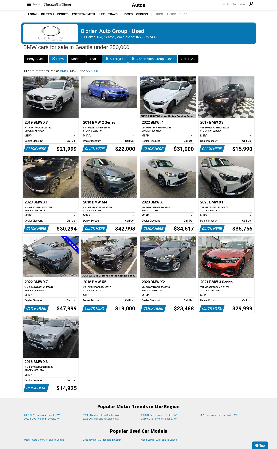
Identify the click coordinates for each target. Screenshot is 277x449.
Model (77, 59)
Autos (138, 5)
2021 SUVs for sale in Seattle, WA (101, 418)
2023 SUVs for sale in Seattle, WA (159, 415)
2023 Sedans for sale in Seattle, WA (219, 415)
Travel (113, 14)
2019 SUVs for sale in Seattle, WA (159, 418)
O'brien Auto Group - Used (152, 59)
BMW (58, 59)
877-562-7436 (146, 37)
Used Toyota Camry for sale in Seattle (44, 439)
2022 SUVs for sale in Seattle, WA (42, 418)
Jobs (159, 14)
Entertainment (83, 14)
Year (94, 59)
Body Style (36, 59)
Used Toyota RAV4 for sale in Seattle (102, 439)
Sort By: (188, 59)
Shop (183, 14)
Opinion (142, 14)
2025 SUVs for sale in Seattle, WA (42, 415)
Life (102, 14)
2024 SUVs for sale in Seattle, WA (101, 415)
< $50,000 (114, 59)
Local (33, 14)
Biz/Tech (47, 14)
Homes (128, 14)
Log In (226, 4)
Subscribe (239, 4)
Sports (63, 14)
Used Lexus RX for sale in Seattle (159, 439)
